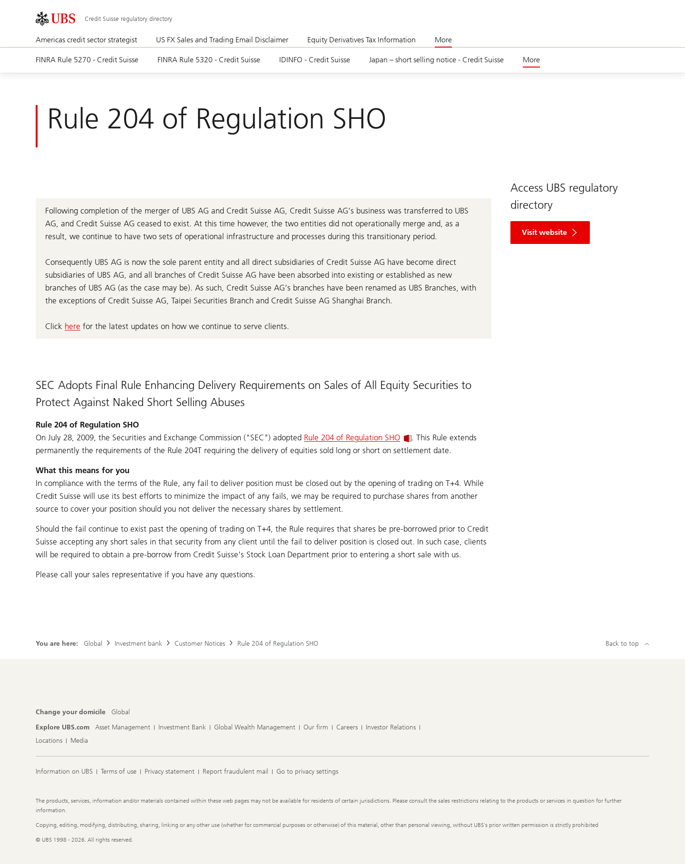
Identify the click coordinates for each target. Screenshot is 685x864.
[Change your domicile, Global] (120, 712)
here (72, 326)
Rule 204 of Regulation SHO (357, 437)
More (443, 39)
